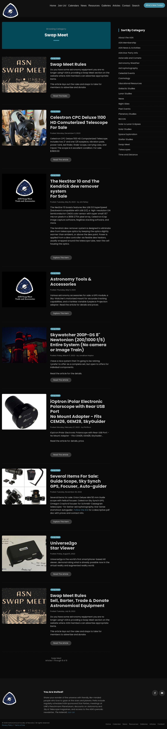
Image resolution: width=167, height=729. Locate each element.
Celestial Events (126, 73)
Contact (126, 5)
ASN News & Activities (129, 47)
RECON (122, 119)
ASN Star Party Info (128, 52)
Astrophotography (128, 68)
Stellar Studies (125, 139)
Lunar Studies (125, 93)
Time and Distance (128, 154)
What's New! (154, 5)
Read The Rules (60, 96)
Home (53, 5)
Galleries (106, 5)
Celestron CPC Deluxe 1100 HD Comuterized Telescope (79, 119)
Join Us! (62, 5)
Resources (94, 5)
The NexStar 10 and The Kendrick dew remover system (74, 186)
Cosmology (124, 78)
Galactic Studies (126, 88)
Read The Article (60, 159)
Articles (116, 5)
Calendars (73, 5)
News (84, 5)
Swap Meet (55, 58)
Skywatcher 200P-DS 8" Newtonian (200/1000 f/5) (77, 337)
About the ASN (125, 37)
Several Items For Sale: (74, 476)
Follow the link (81, 509)
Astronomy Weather (129, 63)
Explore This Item (61, 257)
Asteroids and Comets (129, 57)
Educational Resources (130, 83)
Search (135, 5)
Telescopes (124, 149)
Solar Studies (125, 129)
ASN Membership (127, 42)
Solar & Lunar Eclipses (129, 124)
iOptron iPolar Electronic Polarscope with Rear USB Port (77, 406)
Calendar (117, 724)
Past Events (124, 108)
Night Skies (123, 103)
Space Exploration (127, 134)
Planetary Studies (127, 113)
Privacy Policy (7, 725)
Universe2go (63, 543)
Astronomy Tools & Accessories (70, 281)
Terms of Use (20, 725)
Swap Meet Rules (68, 64)
